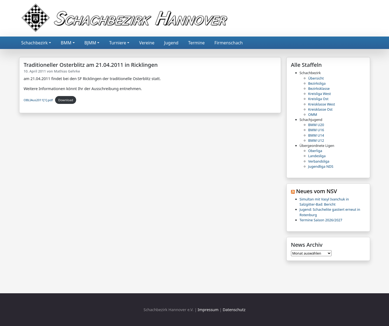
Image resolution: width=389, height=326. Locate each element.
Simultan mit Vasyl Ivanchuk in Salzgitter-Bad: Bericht (324, 202)
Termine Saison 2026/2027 (321, 220)
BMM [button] (66, 43)
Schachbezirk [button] (34, 43)
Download (65, 100)
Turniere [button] (117, 43)
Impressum (208, 309)
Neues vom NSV (316, 191)
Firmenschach (228, 43)
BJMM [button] (90, 43)
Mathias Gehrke (67, 71)
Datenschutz (234, 309)
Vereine (146, 43)
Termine (196, 43)
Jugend (171, 43)
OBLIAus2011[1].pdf (38, 100)
